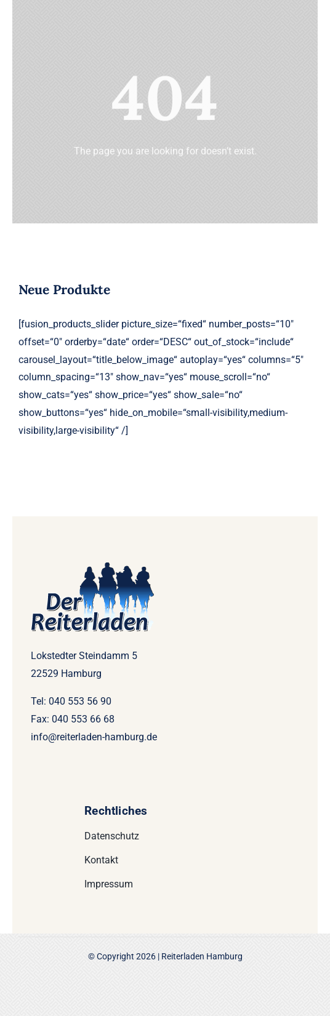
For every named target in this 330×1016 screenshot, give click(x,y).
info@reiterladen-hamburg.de (94, 737)
